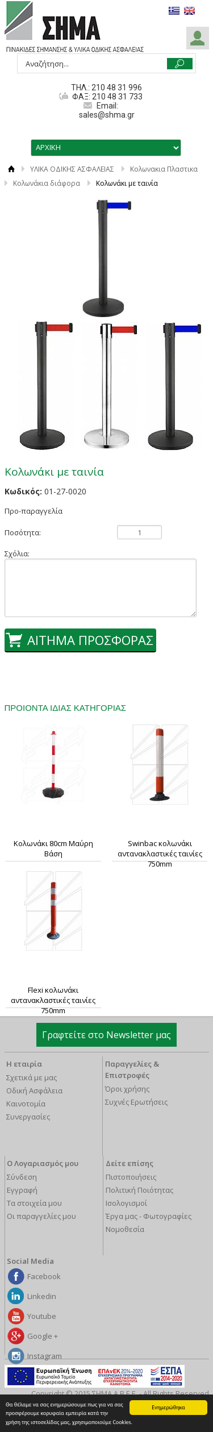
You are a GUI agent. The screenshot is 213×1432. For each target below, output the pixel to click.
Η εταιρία (24, 1064)
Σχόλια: (17, 553)
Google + (42, 1336)
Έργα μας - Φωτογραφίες (148, 1216)
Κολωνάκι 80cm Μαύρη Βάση (53, 848)
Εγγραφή (22, 1190)
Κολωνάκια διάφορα (46, 183)
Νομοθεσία (125, 1229)
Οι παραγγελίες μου (41, 1216)
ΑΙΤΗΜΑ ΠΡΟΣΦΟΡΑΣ (90, 639)
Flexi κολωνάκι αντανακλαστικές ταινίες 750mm (53, 1000)
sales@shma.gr (107, 114)
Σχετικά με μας (31, 1077)
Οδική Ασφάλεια (34, 1090)
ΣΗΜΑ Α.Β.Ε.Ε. (74, 27)
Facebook (44, 1276)
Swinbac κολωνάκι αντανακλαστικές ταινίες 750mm (160, 853)
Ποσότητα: (23, 532)
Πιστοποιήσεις (131, 1177)
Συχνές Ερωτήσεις (136, 1102)
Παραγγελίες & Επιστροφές (132, 1069)
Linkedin (41, 1296)
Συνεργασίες (28, 1117)
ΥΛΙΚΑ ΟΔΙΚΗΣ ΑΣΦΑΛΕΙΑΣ (72, 169)
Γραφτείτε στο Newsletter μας (106, 1035)
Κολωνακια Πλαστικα (164, 169)
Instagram (44, 1356)
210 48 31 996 (116, 87)
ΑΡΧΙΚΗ (12, 169)
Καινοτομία (25, 1103)
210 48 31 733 (116, 96)
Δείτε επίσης (129, 1163)
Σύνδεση (22, 1177)
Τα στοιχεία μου (34, 1203)
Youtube (41, 1316)
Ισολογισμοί (126, 1203)
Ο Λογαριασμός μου (42, 1163)
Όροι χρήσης (127, 1089)
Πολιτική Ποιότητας (139, 1190)
